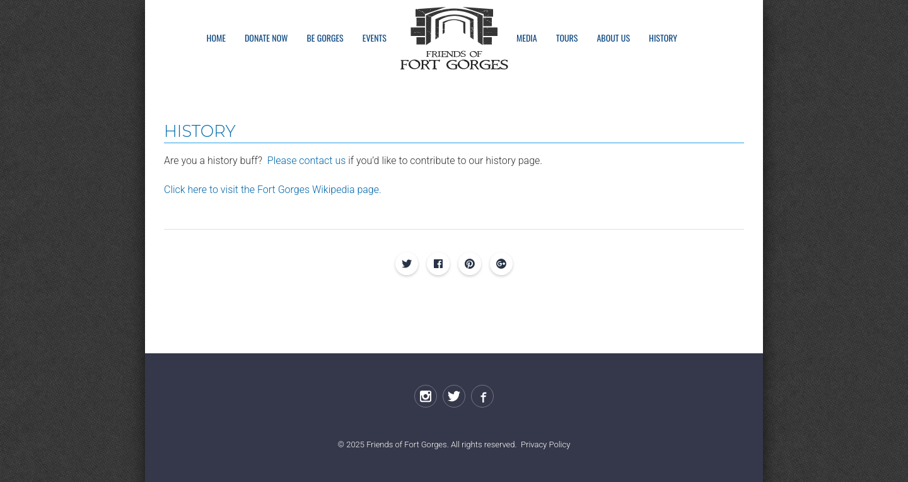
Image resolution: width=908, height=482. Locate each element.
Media (526, 37)
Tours (567, 37)
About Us (613, 37)
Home (216, 37)
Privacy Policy (545, 444)
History (663, 37)
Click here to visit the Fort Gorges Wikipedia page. (272, 190)
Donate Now (266, 37)
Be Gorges (324, 37)
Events (375, 37)
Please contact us (306, 161)
